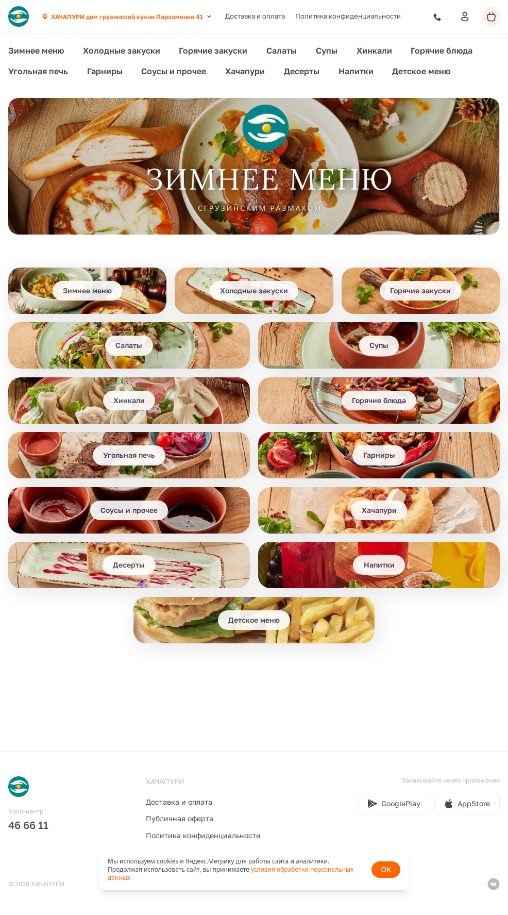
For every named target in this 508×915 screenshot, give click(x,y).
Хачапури (245, 71)
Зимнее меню (36, 50)
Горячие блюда (441, 50)
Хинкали (374, 50)
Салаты (281, 50)
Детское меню (421, 71)
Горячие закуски (213, 50)
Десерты (301, 71)
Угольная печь (38, 71)
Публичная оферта (179, 818)
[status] (254, 869)
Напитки (356, 71)
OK (386, 869)
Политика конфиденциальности (348, 16)
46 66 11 (28, 825)
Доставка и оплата (255, 16)
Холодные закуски (121, 50)
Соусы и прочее (173, 71)
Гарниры (105, 71)
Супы (326, 50)
